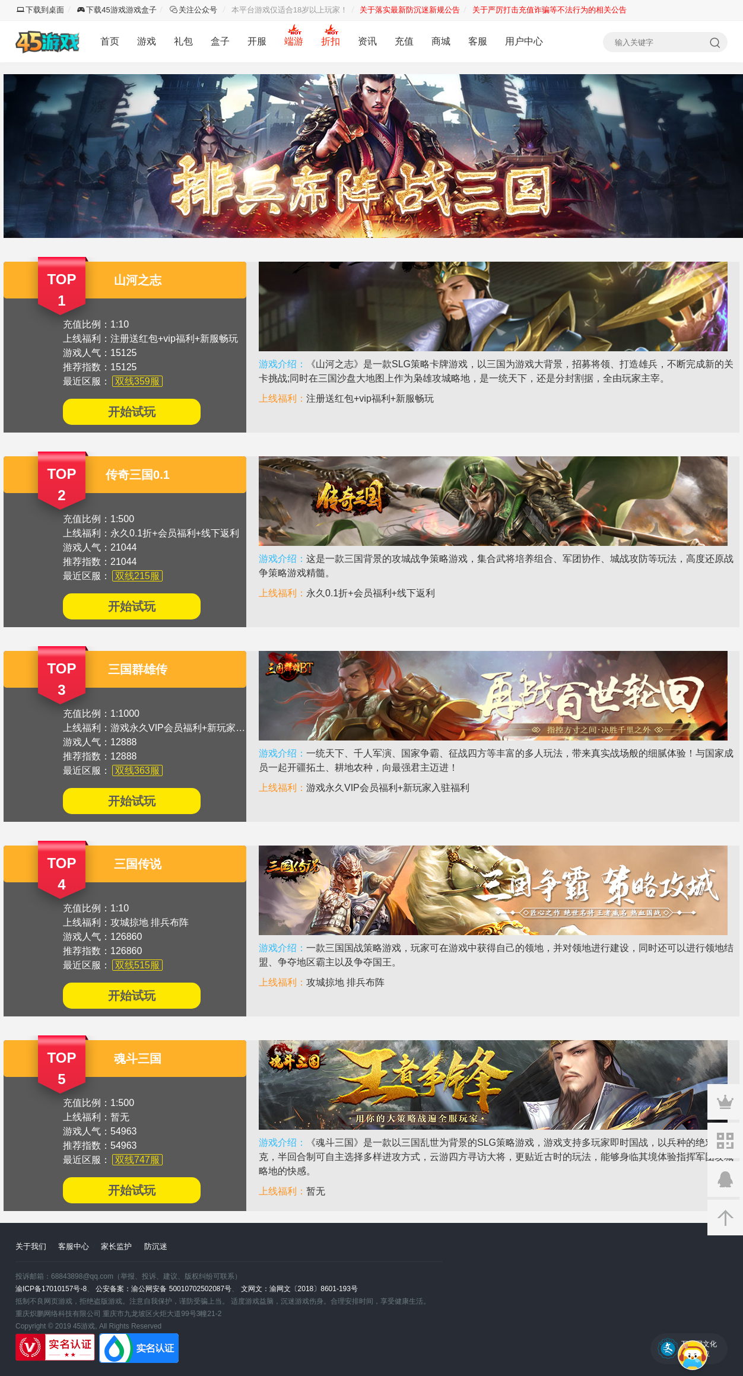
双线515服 (137, 965)
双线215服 (137, 576)
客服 (477, 41)
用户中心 (524, 41)
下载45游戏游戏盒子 (116, 9)
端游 (293, 41)
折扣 (330, 41)
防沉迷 (155, 1246)
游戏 (146, 41)
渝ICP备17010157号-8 (51, 1289)
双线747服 (137, 1160)
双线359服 (137, 381)
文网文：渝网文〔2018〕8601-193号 (299, 1289)
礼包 (183, 41)
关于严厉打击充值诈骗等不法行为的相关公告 (549, 9)
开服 (256, 41)
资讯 (367, 41)
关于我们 (30, 1246)
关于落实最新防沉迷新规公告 (410, 9)
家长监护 (116, 1246)
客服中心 (73, 1246)
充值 (404, 41)
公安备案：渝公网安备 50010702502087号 (163, 1289)
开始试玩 (131, 411)
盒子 (220, 41)
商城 (440, 41)
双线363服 (137, 770)
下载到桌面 (40, 9)
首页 (109, 41)
